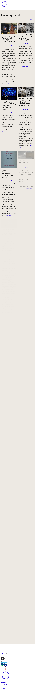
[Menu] (17, 8)
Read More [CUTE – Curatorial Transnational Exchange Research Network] (9, 83)
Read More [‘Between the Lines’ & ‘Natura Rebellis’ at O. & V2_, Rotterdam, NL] (28, 64)
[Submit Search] (2, 654)
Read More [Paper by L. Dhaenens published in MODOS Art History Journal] (8, 215)
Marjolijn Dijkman (25, 66)
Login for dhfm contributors (8, 684)
